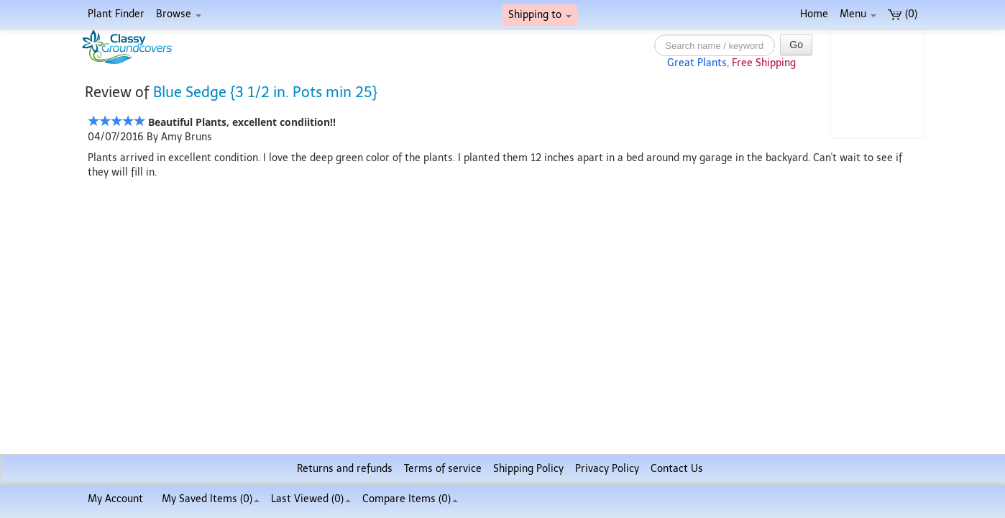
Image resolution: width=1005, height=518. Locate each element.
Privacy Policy (607, 469)
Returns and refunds (345, 469)
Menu (858, 14)
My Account (115, 499)
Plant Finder (116, 14)
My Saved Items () (211, 499)
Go (796, 44)
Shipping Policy (528, 469)
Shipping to (540, 15)
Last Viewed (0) (311, 499)
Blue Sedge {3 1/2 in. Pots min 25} (265, 92)
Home (814, 14)
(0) (902, 14)
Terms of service (443, 469)
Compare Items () (410, 499)
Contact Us (677, 469)
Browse (178, 14)
